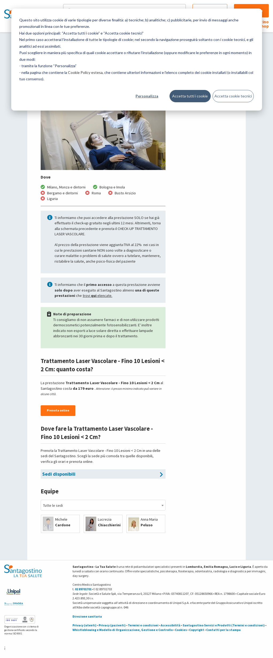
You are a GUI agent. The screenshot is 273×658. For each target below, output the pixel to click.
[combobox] (103, 505)
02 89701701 (83, 589)
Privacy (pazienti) (112, 625)
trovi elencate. (97, 295)
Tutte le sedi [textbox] (53, 505)
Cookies (181, 630)
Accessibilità (170, 625)
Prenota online (58, 410)
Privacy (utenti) (84, 625)
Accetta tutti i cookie (190, 96)
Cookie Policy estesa (85, 72)
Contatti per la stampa (223, 630)
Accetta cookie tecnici (233, 96)
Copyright (196, 630)
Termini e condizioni (143, 625)
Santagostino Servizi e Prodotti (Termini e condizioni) (224, 625)
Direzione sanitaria (87, 616)
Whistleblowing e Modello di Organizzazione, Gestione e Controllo (122, 630)
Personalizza (147, 96)
